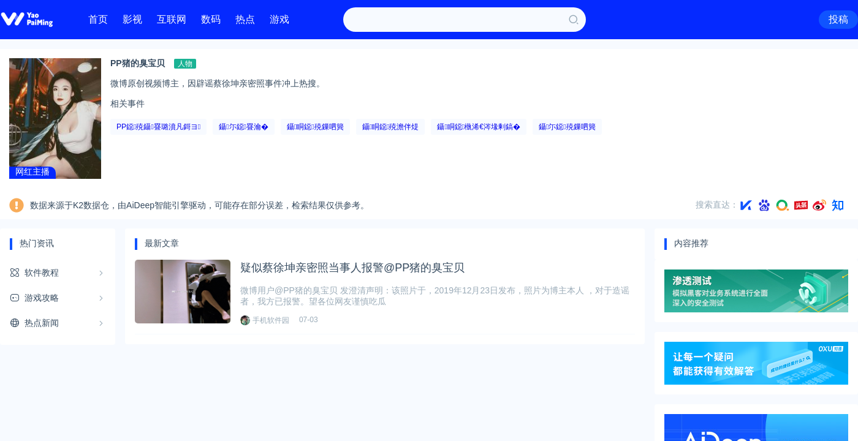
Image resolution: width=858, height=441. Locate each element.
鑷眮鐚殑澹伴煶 (390, 127)
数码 (211, 19)
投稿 (838, 19)
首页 (98, 19)
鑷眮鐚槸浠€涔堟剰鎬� (478, 127)
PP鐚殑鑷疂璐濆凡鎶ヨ (158, 127)
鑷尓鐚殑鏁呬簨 (567, 127)
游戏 (279, 19)
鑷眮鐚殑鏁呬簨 (315, 127)
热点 (245, 19)
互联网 (171, 19)
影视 (132, 19)
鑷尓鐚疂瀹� (243, 127)
